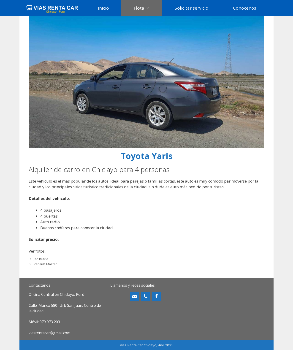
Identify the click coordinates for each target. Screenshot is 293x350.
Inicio (103, 8)
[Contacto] (134, 296)
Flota (148, 8)
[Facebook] (156, 296)
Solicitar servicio (191, 8)
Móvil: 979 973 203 (44, 321)
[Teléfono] (145, 296)
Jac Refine (41, 259)
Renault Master (45, 264)
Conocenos (244, 8)
